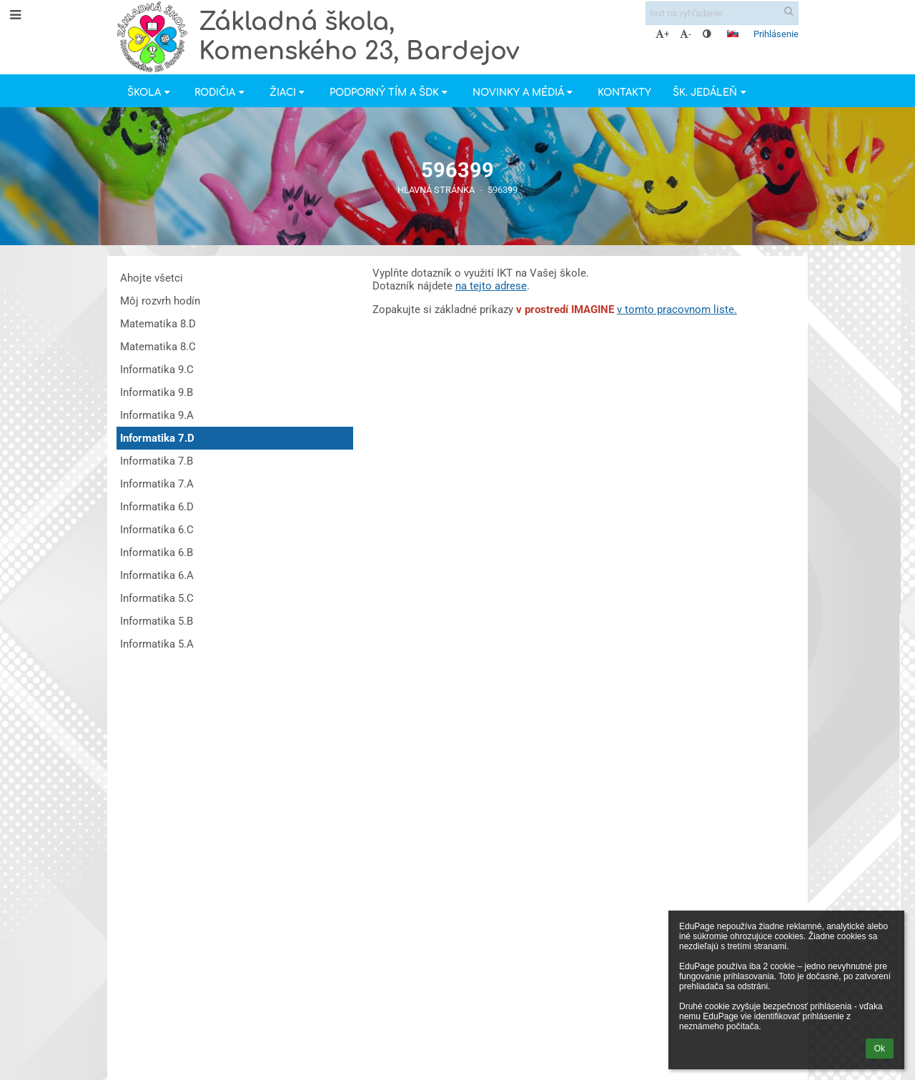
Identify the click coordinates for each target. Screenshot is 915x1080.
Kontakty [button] (624, 92)
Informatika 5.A (157, 644)
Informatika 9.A (157, 415)
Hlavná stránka (436, 189)
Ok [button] (879, 1049)
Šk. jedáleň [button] (711, 92)
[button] (732, 33)
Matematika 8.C (158, 346)
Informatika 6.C (157, 529)
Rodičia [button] (220, 92)
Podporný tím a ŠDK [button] (390, 92)
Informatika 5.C (157, 598)
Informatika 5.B (156, 621)
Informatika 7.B (156, 461)
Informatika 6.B (156, 552)
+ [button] (662, 34)
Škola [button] (150, 92)
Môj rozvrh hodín (160, 300)
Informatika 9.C (157, 369)
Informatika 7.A (157, 483)
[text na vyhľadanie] (722, 13)
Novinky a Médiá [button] (524, 92)
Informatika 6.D (157, 506)
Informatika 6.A (157, 575)
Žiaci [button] (288, 92)
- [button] (685, 34)
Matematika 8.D (158, 323)
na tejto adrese (491, 285)
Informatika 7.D (157, 438)
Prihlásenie (775, 34)
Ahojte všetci (151, 278)
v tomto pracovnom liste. (677, 309)
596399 (503, 189)
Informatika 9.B (156, 392)
